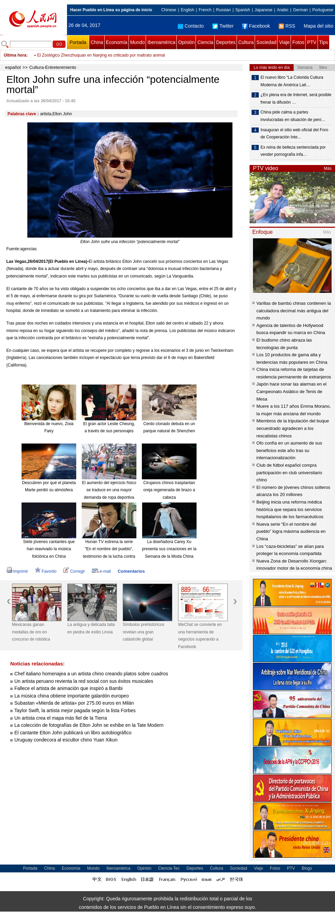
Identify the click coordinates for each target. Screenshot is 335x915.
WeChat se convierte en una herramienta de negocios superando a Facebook (200, 635)
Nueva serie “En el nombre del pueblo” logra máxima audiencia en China (290, 531)
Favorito (45, 571)
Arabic (283, 9)
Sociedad (266, 42)
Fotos (298, 42)
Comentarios (131, 571)
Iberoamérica (161, 42)
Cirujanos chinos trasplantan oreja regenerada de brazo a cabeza (169, 490)
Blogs (307, 868)
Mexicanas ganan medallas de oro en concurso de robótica (31, 632)
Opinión (186, 42)
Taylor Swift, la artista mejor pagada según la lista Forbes (75, 710)
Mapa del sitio (318, 26)
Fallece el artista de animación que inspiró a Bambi (68, 688)
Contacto (191, 26)
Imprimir (17, 571)
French (205, 9)
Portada (77, 42)
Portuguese (322, 9)
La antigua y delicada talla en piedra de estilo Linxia (91, 628)
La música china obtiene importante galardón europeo (71, 696)
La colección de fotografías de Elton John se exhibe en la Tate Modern (88, 725)
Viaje (284, 42)
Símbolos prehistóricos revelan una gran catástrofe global (143, 632)
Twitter (222, 26)
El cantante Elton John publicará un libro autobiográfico (72, 732)
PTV (311, 42)
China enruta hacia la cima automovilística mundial (83, 50)
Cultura (246, 42)
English (187, 9)
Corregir (74, 571)
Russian (223, 9)
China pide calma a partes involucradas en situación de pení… (292, 116)
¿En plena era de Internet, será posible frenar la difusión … (295, 98)
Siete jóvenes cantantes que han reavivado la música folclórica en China (49, 549)
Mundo (137, 42)
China (97, 42)
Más (328, 168)
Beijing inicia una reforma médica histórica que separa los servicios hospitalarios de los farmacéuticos (289, 509)
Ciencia (205, 42)
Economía (117, 42)
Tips (323, 42)
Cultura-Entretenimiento (52, 67)
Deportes (226, 42)
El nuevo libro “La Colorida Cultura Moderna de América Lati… (291, 81)
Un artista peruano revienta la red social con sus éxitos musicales (83, 681)
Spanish (242, 9)
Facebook (256, 26)
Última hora (15, 55)
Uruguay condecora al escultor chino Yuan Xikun (66, 739)
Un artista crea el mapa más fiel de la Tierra (60, 718)
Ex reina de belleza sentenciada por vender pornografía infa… (293, 151)
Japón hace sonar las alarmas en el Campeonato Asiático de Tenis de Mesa (291, 391)
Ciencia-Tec (169, 868)
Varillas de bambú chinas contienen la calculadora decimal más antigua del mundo (293, 310)
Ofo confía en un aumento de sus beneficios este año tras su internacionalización (289, 450)
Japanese (263, 9)
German (300, 9)
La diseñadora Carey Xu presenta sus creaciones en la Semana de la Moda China (169, 549)
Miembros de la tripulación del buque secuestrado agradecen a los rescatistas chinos (292, 428)
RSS (287, 26)
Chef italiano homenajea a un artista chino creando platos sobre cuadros (91, 673)
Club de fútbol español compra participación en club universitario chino (289, 472)
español (13, 67)
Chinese (168, 9)
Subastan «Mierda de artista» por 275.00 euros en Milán (74, 703)
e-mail (101, 571)
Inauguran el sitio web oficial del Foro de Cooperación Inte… (294, 133)
